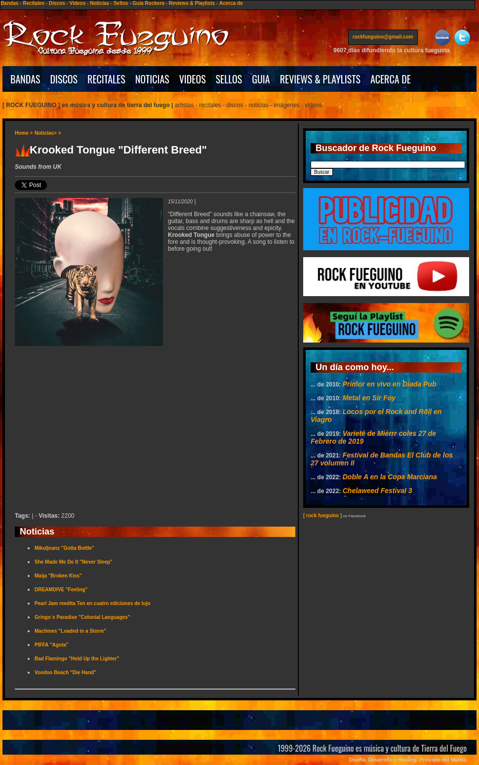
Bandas (9, 3)
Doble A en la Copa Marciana (390, 477)
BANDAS (25, 79)
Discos (57, 3)
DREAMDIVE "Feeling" (61, 589)
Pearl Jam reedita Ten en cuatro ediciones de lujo (92, 603)
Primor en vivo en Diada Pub (390, 384)
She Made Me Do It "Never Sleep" (74, 562)
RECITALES (106, 79)
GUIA (261, 79)
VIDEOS (192, 79)
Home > (24, 133)
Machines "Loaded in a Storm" (70, 631)
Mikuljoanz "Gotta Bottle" (64, 548)
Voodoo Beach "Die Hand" (65, 672)
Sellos (121, 3)
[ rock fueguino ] (322, 515)
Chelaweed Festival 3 (377, 491)
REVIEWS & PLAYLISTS (320, 79)
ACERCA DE (390, 79)
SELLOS (229, 79)
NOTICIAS (152, 79)
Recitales (33, 3)
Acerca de (231, 3)
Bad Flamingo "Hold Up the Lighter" (77, 658)
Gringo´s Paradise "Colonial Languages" (82, 617)
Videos (78, 3)
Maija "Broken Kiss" (58, 575)
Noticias (99, 3)
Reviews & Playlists (192, 3)
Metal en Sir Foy (369, 398)
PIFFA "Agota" (52, 645)
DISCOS (64, 79)
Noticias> (46, 133)
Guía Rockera (148, 3)
